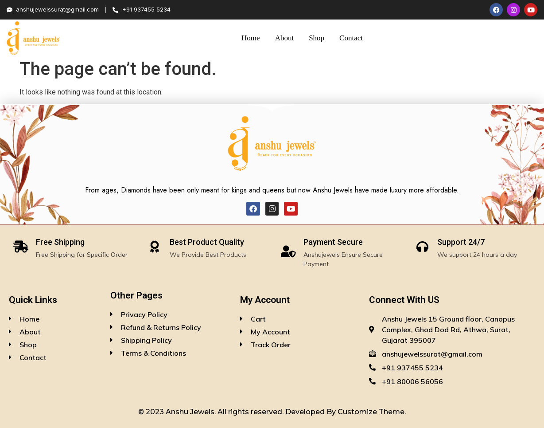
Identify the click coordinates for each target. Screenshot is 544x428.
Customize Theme (371, 412)
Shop (316, 38)
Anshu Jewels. (192, 412)
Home (250, 38)
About (284, 38)
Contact (351, 38)
